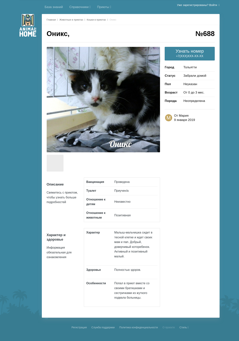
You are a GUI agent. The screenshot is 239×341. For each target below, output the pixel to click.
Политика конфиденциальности (138, 327)
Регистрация (79, 327)
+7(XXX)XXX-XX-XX (190, 53)
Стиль (184, 327)
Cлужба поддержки (103, 327)
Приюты (104, 7)
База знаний (54, 7)
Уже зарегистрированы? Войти (198, 5)
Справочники (80, 7)
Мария (184, 115)
